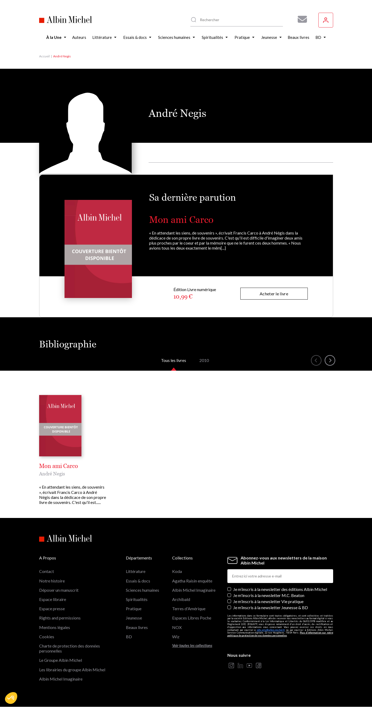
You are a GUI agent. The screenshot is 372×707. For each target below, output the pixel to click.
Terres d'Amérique (188, 608)
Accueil (44, 56)
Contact (46, 571)
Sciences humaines (142, 590)
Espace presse (52, 608)
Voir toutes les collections (192, 645)
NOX (177, 627)
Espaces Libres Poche (191, 617)
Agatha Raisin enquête (192, 580)
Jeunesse (134, 617)
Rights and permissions (60, 617)
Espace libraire (52, 599)
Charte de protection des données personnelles (69, 648)
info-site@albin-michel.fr (271, 629)
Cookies (46, 636)
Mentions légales (54, 627)
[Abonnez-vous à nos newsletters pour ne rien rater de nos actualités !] (300, 19)
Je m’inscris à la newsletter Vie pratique (268, 601)
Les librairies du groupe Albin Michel (72, 669)
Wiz (176, 636)
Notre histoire (52, 580)
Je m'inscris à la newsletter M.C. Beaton (268, 595)
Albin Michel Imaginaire (60, 678)
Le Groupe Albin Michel (60, 660)
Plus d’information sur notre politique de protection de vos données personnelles (280, 634)
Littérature (135, 571)
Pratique (133, 608)
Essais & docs (138, 580)
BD (129, 636)
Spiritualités (137, 599)
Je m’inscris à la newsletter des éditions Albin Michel (280, 589)
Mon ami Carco (181, 219)
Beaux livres (137, 627)
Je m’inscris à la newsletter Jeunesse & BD (270, 607)
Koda (177, 571)
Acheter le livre (274, 293)
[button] (11, 698)
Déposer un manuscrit (59, 590)
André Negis (52, 473)
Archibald (181, 599)
